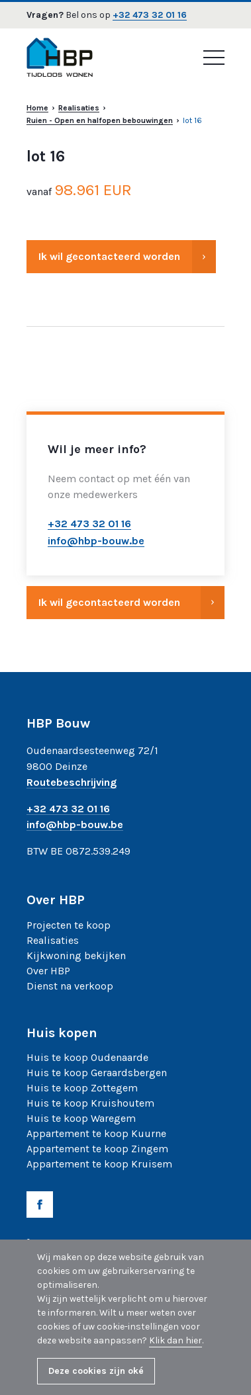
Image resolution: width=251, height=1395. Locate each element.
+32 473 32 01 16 (150, 16)
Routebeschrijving (71, 782)
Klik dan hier (175, 1340)
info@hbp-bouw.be (74, 825)
